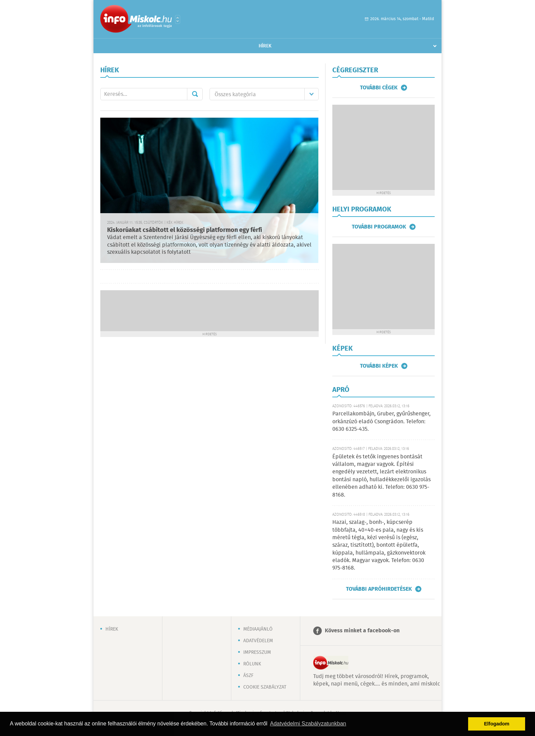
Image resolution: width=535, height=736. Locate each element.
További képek (379, 366)
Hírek (265, 46)
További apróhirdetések (379, 589)
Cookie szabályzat (264, 687)
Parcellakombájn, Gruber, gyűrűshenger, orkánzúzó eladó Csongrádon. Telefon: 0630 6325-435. (381, 421)
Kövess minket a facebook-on (362, 631)
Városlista (177, 19)
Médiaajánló (258, 629)
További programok (379, 227)
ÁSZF (248, 675)
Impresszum (257, 652)
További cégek (378, 88)
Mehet (195, 94)
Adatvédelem (258, 641)
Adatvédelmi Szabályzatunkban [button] (308, 723)
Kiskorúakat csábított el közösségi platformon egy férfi (184, 230)
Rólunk (252, 664)
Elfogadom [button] (496, 723)
